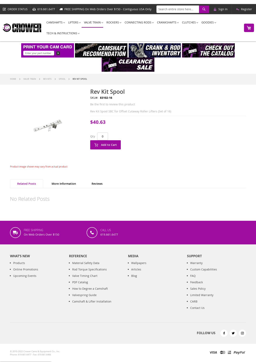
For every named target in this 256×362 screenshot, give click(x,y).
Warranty (196, 267)
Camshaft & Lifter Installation (91, 305)
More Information (64, 184)
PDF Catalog (80, 286)
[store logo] (22, 27)
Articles (136, 273)
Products (19, 267)
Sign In (223, 9)
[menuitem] (54, 22)
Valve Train (29, 79)
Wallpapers (138, 267)
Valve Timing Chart (84, 280)
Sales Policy (198, 292)
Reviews (97, 184)
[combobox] (182, 9)
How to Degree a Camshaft (90, 292)
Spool (62, 79)
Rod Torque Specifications (89, 273)
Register (246, 9)
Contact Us (197, 312)
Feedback (196, 286)
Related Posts (26, 184)
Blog (134, 280)
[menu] (141, 27)
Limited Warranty (201, 299)
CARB (193, 305)
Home (13, 79)
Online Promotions (25, 273)
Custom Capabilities (203, 273)
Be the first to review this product (112, 104)
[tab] (26, 183)
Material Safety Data (85, 267)
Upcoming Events (24, 280)
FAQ (193, 280)
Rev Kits (47, 79)
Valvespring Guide (84, 299)
